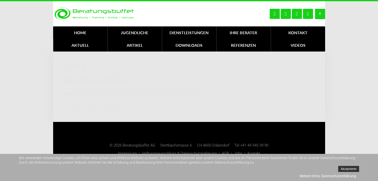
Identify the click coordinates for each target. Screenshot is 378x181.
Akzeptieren (349, 169)
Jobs (238, 153)
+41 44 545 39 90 (254, 145)
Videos (298, 45)
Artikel (135, 45)
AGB (225, 153)
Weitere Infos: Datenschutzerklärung (327, 176)
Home (80, 32)
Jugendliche (134, 32)
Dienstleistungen (189, 32)
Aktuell (80, 45)
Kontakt (297, 32)
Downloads (189, 45)
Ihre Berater (243, 32)
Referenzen (243, 45)
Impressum (127, 153)
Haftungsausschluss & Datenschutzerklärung (179, 153)
